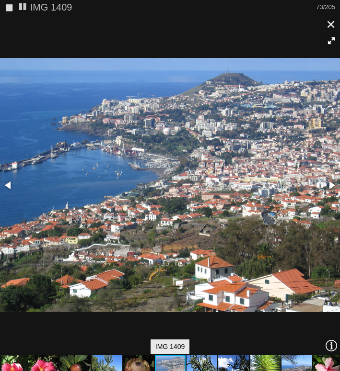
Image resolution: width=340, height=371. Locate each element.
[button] (331, 40)
